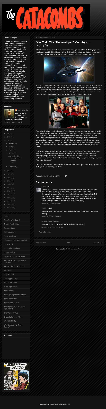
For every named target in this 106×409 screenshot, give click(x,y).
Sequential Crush (10, 283)
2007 (9, 208)
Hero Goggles (9, 252)
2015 (9, 181)
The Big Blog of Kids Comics (15, 295)
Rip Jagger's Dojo (11, 279)
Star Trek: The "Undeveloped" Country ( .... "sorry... (14, 159)
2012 (9, 191)
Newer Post (41, 243)
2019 (9, 140)
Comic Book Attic (10, 236)
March (11, 153)
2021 (9, 134)
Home (69, 243)
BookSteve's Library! (12, 220)
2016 (9, 178)
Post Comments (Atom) (74, 249)
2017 (9, 174)
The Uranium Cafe (11, 313)
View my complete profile (13, 122)
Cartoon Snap (9, 228)
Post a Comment (45, 232)
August (11, 143)
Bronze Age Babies (11, 224)
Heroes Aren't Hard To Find (14, 256)
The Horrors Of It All (11, 303)
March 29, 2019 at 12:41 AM (52, 217)
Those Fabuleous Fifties (13, 317)
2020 (9, 137)
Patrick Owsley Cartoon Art (14, 266)
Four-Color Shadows (12, 248)
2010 (9, 198)
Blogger (67, 404)
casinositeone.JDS (49, 221)
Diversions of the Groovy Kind (15, 240)
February (12, 167)
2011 (9, 194)
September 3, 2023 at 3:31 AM (52, 227)
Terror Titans (9, 291)
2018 (9, 171)
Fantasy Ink (8, 244)
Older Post (97, 243)
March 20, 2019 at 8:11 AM (51, 204)
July (10, 147)
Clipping (45, 208)
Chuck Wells (23, 110)
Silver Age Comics (11, 287)
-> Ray (44, 186)
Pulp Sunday (9, 275)
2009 (9, 201)
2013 (9, 188)
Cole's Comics (9, 232)
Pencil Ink (7, 270)
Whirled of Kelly (10, 321)
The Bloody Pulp (10, 299)
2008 (9, 204)
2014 (9, 184)
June (11, 150)
